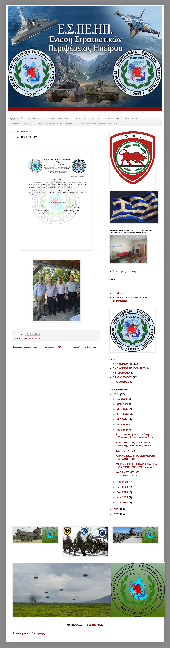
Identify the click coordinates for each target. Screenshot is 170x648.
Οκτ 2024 (123, 492)
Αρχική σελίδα (16, 118)
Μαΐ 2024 (123, 419)
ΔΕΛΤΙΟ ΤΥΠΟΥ (31, 338)
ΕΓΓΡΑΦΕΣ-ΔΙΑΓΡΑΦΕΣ (58, 118)
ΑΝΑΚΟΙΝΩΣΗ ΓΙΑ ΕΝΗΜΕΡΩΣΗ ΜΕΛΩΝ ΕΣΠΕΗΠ (136, 457)
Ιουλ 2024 (123, 429)
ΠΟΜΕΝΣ (118, 293)
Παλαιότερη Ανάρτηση (85, 347)
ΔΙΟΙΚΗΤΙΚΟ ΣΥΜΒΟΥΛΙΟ (87, 118)
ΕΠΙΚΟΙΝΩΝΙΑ (112, 118)
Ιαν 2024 (122, 398)
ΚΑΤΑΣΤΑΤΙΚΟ (131, 118)
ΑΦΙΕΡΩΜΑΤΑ (121, 372)
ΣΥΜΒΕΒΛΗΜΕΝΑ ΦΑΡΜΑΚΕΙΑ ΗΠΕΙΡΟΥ (100, 123)
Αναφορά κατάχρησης (28, 633)
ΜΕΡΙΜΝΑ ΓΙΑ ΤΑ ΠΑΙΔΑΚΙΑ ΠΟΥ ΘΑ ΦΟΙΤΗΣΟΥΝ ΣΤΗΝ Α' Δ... (136, 466)
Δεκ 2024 (123, 502)
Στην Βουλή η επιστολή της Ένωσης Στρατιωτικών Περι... (135, 436)
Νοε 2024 (123, 497)
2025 (116, 509)
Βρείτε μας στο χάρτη (126, 271)
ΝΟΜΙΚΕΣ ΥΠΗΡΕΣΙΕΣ (21, 123)
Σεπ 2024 (123, 487)
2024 (116, 394)
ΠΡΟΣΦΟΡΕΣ (35, 118)
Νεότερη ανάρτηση (25, 347)
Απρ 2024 (123, 414)
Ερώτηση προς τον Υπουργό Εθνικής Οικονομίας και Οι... (134, 444)
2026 (116, 514)
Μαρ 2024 (123, 409)
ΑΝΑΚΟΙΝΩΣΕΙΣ (123, 364)
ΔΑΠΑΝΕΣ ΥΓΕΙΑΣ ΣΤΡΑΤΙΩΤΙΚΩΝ (127, 474)
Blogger (97, 624)
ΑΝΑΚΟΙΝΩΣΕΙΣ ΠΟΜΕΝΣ (129, 368)
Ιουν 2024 (123, 424)
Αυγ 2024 (123, 482)
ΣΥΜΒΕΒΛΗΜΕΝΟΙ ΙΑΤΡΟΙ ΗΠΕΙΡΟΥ (55, 123)
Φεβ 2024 (123, 404)
